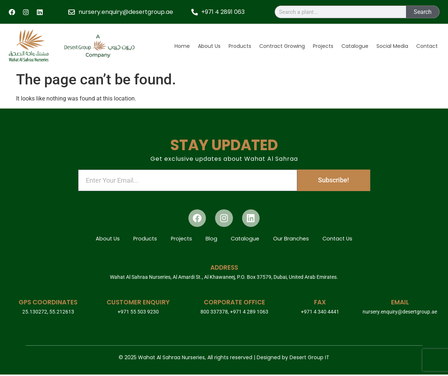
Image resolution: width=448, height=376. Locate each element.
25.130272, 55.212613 (48, 313)
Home (182, 46)
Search (423, 11)
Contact (427, 46)
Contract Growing (282, 46)
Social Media (392, 46)
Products (240, 46)
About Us (209, 46)
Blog (211, 239)
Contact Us (342, 239)
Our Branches (294, 239)
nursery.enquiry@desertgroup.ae (400, 313)
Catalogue (354, 46)
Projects (323, 46)
